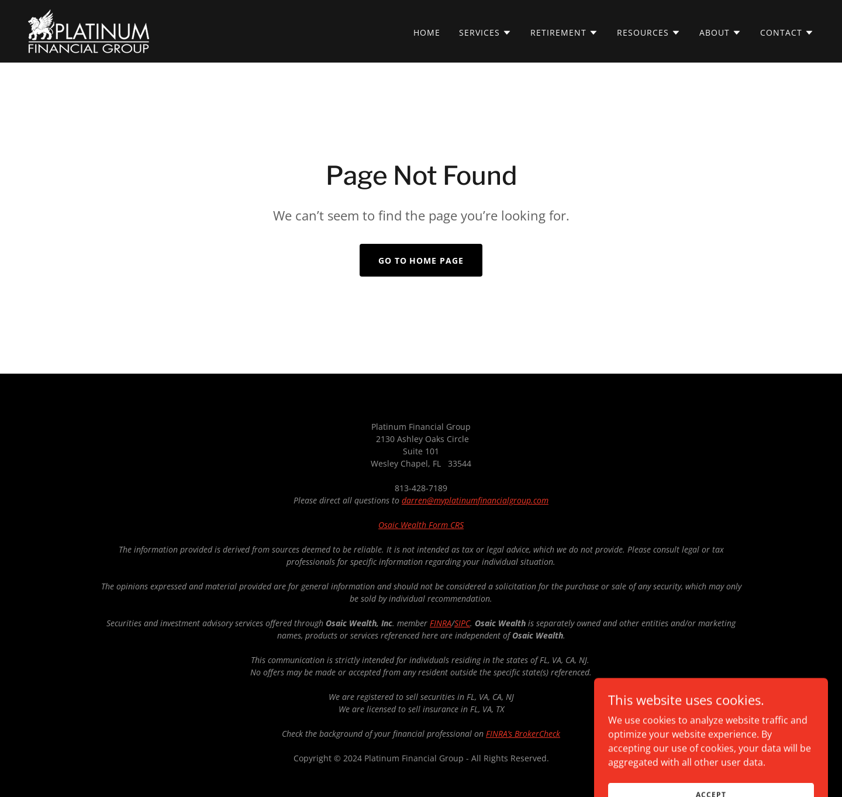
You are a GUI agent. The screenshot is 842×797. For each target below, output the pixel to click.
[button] (485, 33)
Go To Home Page (421, 260)
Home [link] (426, 32)
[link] (88, 30)
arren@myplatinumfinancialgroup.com (477, 500)
